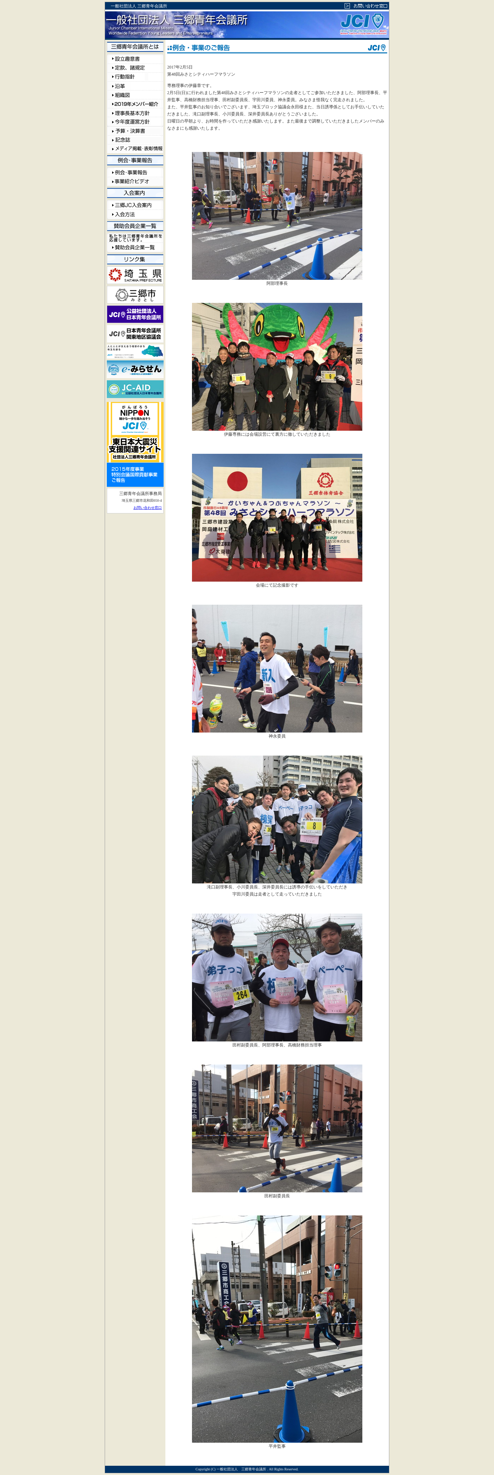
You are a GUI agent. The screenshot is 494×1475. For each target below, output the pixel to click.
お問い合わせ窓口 (147, 508)
